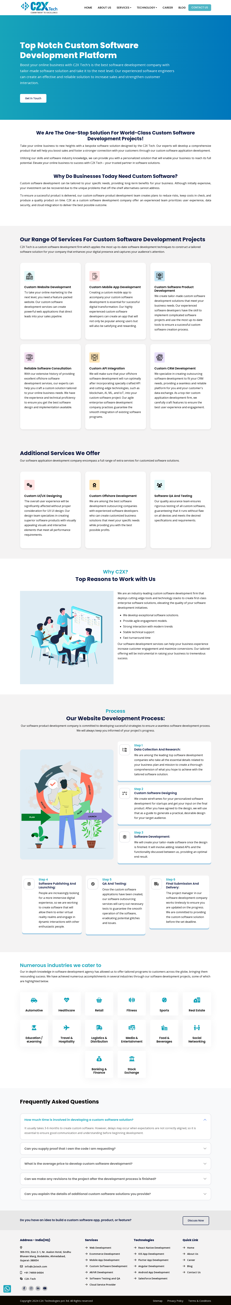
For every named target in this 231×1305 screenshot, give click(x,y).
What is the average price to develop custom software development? (78, 1163)
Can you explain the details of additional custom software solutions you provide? (87, 1193)
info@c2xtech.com (36, 1260)
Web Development (100, 1246)
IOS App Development (151, 1253)
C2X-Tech (30, 1273)
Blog (182, 7)
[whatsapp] (7, 1288)
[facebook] (25, 1282)
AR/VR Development (101, 1271)
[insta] (32, 1282)
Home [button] (88, 7)
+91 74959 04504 (33, 1267)
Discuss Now (196, 1219)
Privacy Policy (175, 1300)
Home (190, 1246)
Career (168, 7)
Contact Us (199, 7)
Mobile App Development (105, 1259)
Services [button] (123, 7)
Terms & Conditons (199, 1300)
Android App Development (154, 1271)
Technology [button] (146, 7)
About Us (104, 7)
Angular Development (151, 1265)
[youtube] (45, 1282)
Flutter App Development (153, 1259)
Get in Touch (33, 97)
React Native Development (154, 1246)
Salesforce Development (152, 1277)
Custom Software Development (108, 1265)
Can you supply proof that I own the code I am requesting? (70, 1148)
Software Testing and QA (105, 1277)
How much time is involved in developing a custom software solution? (78, 1119)
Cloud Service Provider (103, 1283)
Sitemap (158, 1300)
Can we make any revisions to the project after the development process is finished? (90, 1178)
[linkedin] (38, 1282)
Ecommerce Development (105, 1253)
